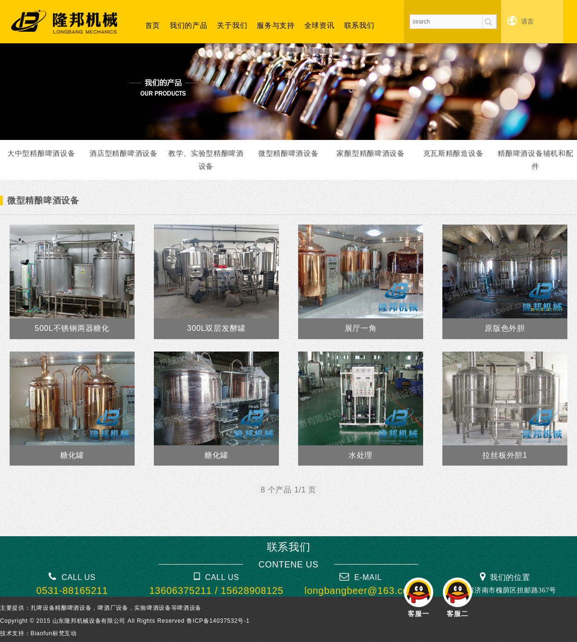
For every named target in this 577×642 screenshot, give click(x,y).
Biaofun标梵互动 (54, 633)
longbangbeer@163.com (360, 590)
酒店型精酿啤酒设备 (123, 153)
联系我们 (359, 25)
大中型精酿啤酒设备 (41, 153)
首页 (152, 25)
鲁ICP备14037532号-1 (218, 620)
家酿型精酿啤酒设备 (370, 153)
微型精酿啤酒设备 (288, 153)
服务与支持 (276, 25)
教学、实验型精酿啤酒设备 (206, 159)
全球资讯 (319, 25)
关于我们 (232, 25)
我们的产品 (189, 25)
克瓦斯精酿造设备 (453, 153)
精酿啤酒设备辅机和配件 (535, 159)
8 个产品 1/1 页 (288, 490)
